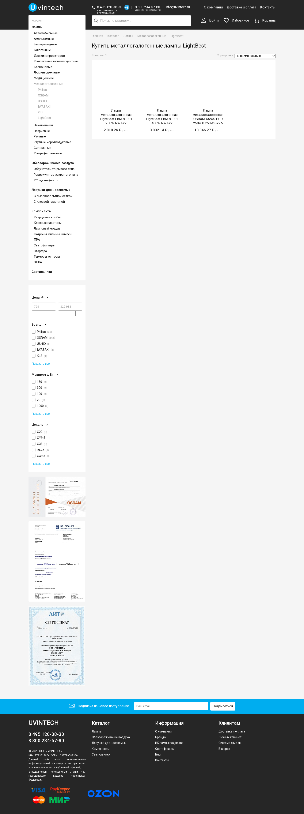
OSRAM (43, 95)
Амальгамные (44, 39)
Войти (210, 20)
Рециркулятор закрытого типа (56, 175)
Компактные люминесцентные (56, 61)
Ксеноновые (43, 67)
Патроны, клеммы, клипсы (53, 234)
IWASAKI (44, 107)
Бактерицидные (45, 44)
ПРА (37, 240)
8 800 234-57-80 (148, 7)
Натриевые (42, 131)
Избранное (236, 20)
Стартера (40, 251)
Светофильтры (44, 245)
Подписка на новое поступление (99, 706)
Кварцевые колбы (47, 217)
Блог (158, 754)
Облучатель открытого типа (54, 169)
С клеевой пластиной (49, 202)
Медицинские (44, 78)
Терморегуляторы (47, 256)
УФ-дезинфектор (46, 180)
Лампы (37, 27)
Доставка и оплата (241, 7)
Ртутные (40, 136)
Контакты (268, 7)
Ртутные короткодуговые (52, 142)
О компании (213, 7)
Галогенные (42, 50)
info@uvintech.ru (178, 7)
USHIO (42, 101)
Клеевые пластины (47, 223)
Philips (42, 90)
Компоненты (42, 211)
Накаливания (43, 125)
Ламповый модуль (47, 228)
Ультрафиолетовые (48, 153)
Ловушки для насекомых (51, 190)
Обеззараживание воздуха (53, 163)
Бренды (160, 737)
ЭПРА (38, 262)
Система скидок (229, 743)
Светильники (42, 272)
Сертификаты (164, 748)
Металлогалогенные (48, 84)
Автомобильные (46, 33)
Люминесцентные (47, 72)
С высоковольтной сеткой (53, 196)
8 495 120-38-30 (109, 7)
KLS (40, 112)
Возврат (224, 748)
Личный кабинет (230, 737)
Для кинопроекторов (49, 56)
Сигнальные (42, 148)
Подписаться (223, 706)
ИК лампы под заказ (169, 743)
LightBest (44, 118)
